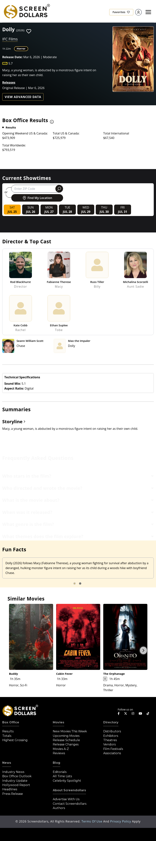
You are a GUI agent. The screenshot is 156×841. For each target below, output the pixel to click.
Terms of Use (92, 821)
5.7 (10, 63)
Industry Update (14, 780)
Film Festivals (113, 749)
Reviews (59, 753)
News (6, 763)
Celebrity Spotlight (67, 780)
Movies (58, 722)
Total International (116, 133)
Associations (112, 753)
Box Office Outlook (17, 776)
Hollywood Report (16, 785)
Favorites (121, 12)
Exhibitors (110, 736)
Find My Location (37, 198)
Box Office (10, 722)
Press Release (12, 794)
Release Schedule (66, 740)
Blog (56, 763)
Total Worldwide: (14, 145)
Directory (110, 722)
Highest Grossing (15, 740)
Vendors (109, 744)
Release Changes (65, 744)
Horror (21, 48)
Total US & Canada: (66, 133)
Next (143, 650)
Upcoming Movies (66, 736)
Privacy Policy (121, 821)
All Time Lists (62, 776)
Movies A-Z (61, 749)
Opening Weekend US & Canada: (25, 133)
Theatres (110, 740)
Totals (6, 736)
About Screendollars (69, 790)
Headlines (9, 789)
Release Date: (12, 57)
